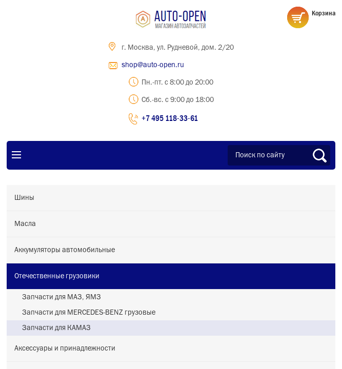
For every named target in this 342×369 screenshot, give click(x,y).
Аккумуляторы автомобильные (64, 250)
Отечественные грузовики (56, 276)
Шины (24, 198)
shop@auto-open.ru (153, 65)
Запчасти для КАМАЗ (56, 328)
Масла (25, 224)
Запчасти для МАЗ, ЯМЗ (61, 297)
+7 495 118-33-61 (170, 117)
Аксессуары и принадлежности (64, 348)
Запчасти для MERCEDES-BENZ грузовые (88, 313)
